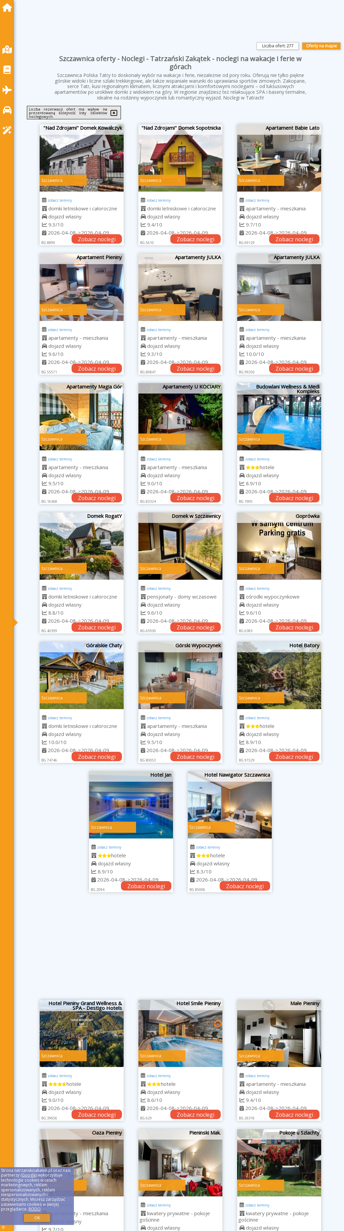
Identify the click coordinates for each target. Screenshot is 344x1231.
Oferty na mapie (321, 46)
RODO (35, 1209)
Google (29, 1175)
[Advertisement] (180, 949)
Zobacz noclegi (97, 239)
